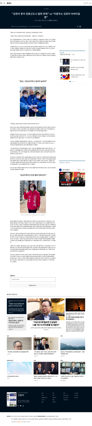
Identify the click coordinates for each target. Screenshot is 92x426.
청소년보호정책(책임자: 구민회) (51, 416)
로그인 (90, 3)
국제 (53, 395)
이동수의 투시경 (65, 54)
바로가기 (79, 169)
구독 (73, 54)
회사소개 (13, 416)
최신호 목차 (65, 395)
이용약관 (35, 416)
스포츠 (42, 399)
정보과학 (54, 397)
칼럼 (42, 402)
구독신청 (76, 395)
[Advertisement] (29, 68)
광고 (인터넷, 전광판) (19, 416)
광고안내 (76, 397)
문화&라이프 (44, 397)
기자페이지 (65, 399)
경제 (53, 393)
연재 (64, 393)
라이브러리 (65, 397)
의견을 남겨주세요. (15, 279)
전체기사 (54, 402)
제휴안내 (26, 416)
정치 (42, 393)
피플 (53, 399)
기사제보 (76, 393)
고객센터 (31, 416)
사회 (42, 395)
